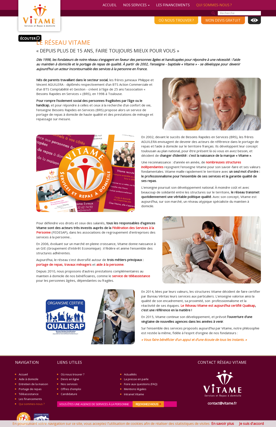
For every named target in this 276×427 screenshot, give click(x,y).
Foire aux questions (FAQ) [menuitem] (140, 384)
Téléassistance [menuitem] (29, 394)
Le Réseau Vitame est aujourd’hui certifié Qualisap (217, 305)
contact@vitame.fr (222, 403)
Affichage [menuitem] (254, 20)
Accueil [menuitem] (23, 374)
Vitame (39, 15)
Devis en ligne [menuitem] (70, 379)
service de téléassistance (131, 276)
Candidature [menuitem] (69, 394)
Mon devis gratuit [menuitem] (223, 20)
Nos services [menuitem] (69, 384)
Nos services (136, 5)
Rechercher (213, 13)
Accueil (110, 5)
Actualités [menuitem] (130, 374)
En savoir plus (222, 423)
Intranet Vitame (134, 394)
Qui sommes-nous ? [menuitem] (32, 404)
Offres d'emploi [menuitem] (71, 389)
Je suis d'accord (251, 423)
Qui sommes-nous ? (214, 5)
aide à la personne (110, 264)
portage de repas (49, 264)
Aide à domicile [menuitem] (28, 379)
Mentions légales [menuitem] (135, 389)
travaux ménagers (77, 264)
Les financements (173, 5)
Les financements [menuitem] (30, 399)
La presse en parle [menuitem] (136, 379)
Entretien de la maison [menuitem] (33, 384)
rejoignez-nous (149, 404)
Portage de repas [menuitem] (30, 389)
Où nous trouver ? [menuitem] (176, 20)
